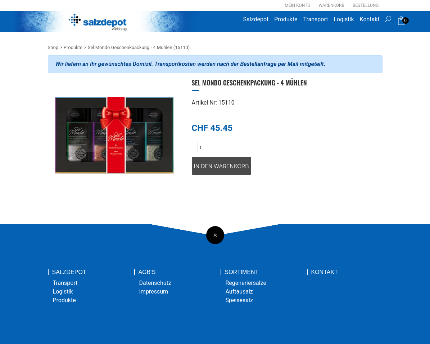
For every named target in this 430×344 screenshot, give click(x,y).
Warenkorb (331, 5)
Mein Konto (297, 5)
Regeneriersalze (246, 282)
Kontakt (370, 19)
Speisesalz (239, 300)
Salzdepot (256, 19)
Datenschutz (155, 282)
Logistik (344, 19)
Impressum (153, 291)
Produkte (285, 19)
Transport (315, 19)
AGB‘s (147, 272)
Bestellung (366, 5)
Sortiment (242, 272)
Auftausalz (239, 291)
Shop (53, 47)
